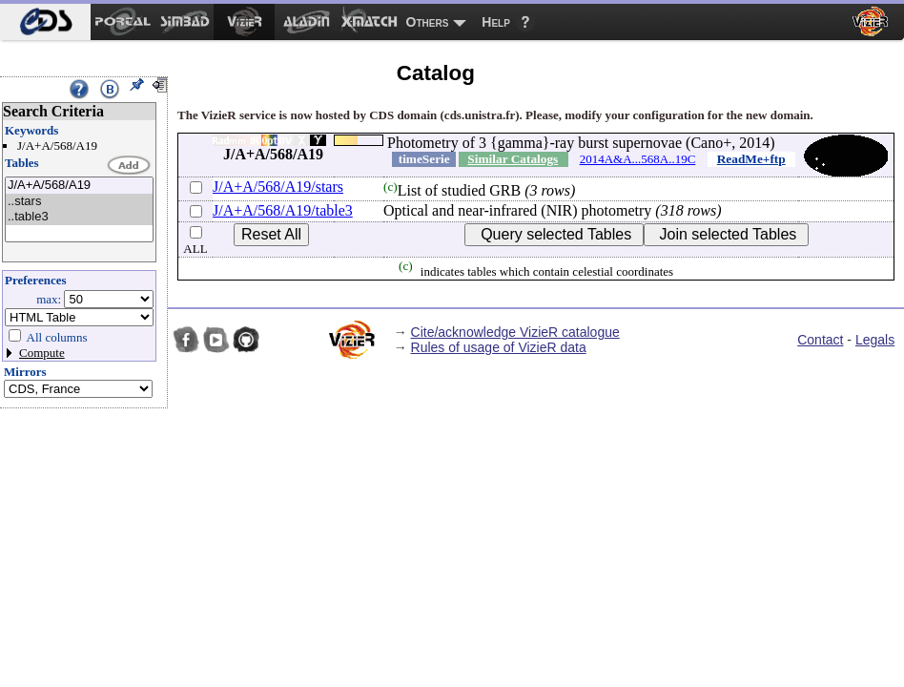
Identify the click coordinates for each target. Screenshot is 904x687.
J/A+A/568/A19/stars (278, 186)
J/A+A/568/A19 (79, 185)
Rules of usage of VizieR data (498, 347)
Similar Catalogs (512, 159)
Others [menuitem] (427, 22)
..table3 (79, 217)
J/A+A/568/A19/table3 (283, 210)
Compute (42, 352)
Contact (820, 339)
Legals (874, 339)
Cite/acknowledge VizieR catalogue (515, 332)
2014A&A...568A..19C (638, 159)
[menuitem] (45, 22)
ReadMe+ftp (751, 159)
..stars (79, 202)
